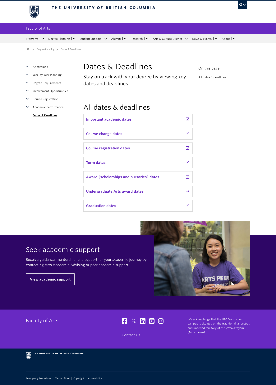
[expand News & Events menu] (216, 39)
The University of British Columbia (34, 12)
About (226, 38)
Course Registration (45, 99)
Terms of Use (62, 378)
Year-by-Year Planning (47, 74)
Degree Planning (59, 38)
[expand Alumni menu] (125, 39)
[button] (28, 67)
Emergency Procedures (38, 378)
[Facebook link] (126, 322)
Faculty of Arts (38, 28)
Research (137, 38)
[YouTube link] (153, 322)
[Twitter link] (135, 322)
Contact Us (131, 335)
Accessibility (95, 378)
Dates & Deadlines (45, 115)
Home (28, 49)
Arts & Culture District (167, 38)
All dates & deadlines (212, 77)
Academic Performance (48, 107)
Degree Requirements (47, 82)
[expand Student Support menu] (105, 39)
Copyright (78, 378)
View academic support (50, 279)
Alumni (116, 38)
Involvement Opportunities (50, 91)
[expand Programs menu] (42, 39)
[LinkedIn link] (144, 322)
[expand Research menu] (147, 39)
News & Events (202, 38)
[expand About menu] (234, 39)
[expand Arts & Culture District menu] (186, 39)
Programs (32, 38)
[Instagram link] (162, 322)
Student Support (90, 38)
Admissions (40, 66)
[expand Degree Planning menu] (74, 39)
